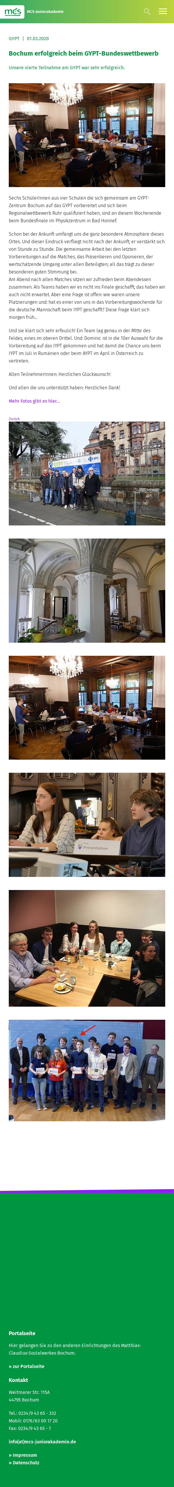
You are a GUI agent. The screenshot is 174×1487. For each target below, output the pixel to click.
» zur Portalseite (26, 1366)
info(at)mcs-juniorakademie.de (42, 1442)
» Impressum (23, 1455)
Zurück (14, 419)
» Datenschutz (24, 1462)
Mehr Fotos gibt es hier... (34, 401)
